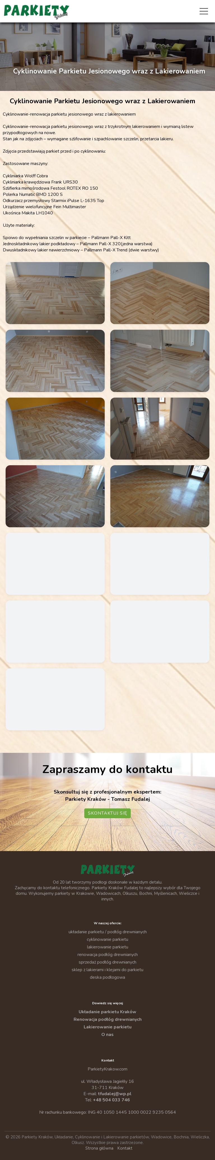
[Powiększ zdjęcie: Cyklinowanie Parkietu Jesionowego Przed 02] (55, 564)
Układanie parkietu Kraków (107, 1012)
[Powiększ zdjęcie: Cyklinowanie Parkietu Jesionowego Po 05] (55, 429)
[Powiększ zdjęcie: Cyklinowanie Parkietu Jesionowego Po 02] (159, 293)
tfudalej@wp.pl (115, 1094)
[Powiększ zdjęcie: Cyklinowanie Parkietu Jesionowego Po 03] (55, 361)
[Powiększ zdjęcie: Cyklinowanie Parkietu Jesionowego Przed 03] (159, 564)
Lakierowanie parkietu (108, 1027)
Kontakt (124, 1148)
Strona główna (99, 1148)
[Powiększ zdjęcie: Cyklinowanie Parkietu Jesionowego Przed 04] (55, 631)
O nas (107, 1034)
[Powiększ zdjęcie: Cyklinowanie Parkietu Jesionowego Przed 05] (159, 631)
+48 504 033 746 (111, 1100)
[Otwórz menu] (204, 11)
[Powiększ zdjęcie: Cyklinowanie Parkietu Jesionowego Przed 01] (159, 496)
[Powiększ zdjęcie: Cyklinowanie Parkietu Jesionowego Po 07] (55, 496)
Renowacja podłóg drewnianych (108, 1019)
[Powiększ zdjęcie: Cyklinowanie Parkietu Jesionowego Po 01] (55, 293)
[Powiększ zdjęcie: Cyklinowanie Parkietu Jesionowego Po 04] (159, 361)
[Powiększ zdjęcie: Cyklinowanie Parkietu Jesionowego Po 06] (159, 429)
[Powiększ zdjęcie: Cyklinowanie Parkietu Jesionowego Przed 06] (55, 699)
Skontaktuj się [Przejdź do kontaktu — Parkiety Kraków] (107, 813)
